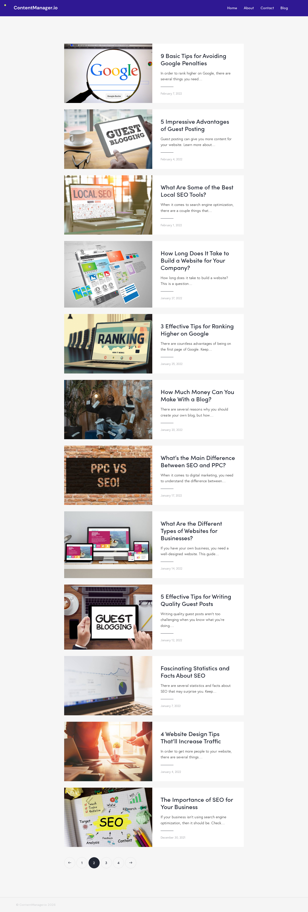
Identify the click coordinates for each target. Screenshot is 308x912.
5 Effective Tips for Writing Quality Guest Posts (196, 599)
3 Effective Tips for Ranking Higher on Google (197, 329)
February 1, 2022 (171, 225)
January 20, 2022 (171, 430)
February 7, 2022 (171, 93)
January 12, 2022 (171, 640)
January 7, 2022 (171, 706)
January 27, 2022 (171, 298)
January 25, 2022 (171, 364)
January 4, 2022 (171, 772)
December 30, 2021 (173, 837)
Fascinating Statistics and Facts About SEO (195, 671)
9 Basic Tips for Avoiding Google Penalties (193, 59)
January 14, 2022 (171, 568)
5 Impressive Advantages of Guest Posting (195, 125)
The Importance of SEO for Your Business (197, 803)
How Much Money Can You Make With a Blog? (197, 395)
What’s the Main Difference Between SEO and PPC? (198, 461)
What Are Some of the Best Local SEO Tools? (197, 190)
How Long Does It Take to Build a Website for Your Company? (195, 260)
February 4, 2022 (171, 159)
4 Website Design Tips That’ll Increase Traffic (191, 737)
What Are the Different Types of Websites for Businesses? (191, 530)
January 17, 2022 (171, 495)
